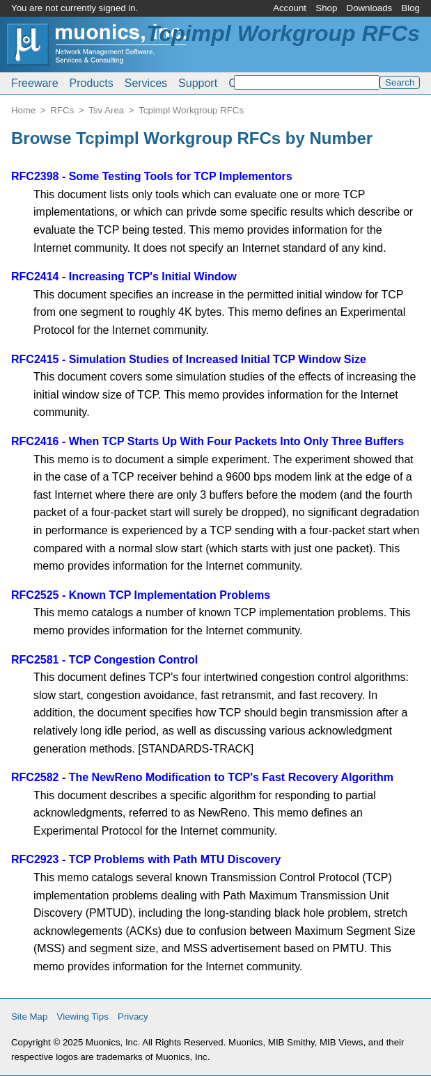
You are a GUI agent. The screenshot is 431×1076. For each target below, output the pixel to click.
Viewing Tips (83, 1016)
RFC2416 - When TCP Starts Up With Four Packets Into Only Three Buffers (207, 441)
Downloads (370, 8)
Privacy (133, 1016)
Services (146, 83)
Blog (410, 8)
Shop (326, 8)
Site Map (29, 1016)
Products (91, 83)
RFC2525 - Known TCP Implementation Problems (140, 595)
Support (197, 83)
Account (289, 8)
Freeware (34, 83)
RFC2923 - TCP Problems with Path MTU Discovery (146, 859)
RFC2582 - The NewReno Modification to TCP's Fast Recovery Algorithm (202, 777)
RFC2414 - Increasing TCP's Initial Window (124, 276)
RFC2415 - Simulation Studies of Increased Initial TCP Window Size (188, 359)
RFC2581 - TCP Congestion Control (104, 660)
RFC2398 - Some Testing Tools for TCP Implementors (151, 176)
